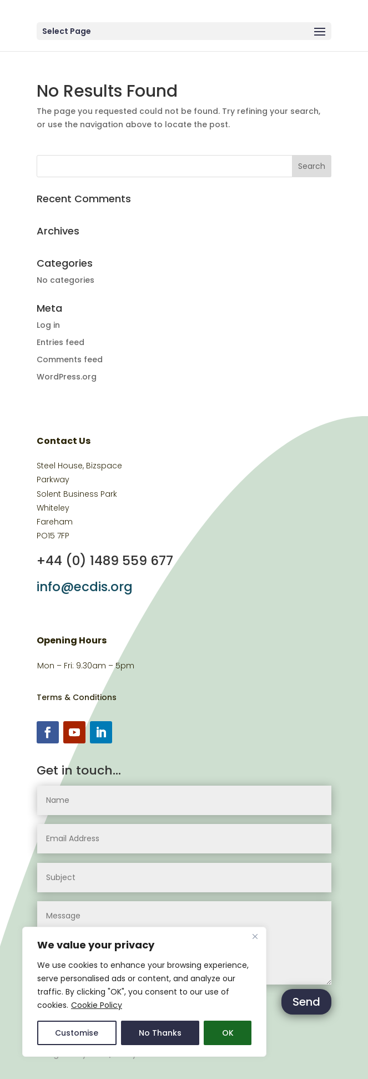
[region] (144, 992)
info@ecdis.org (85, 587)
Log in (48, 325)
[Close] (254, 936)
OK (228, 1032)
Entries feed (60, 342)
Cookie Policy (96, 1005)
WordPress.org (67, 376)
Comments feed (70, 359)
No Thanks (160, 1032)
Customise (76, 1032)
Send (306, 1002)
